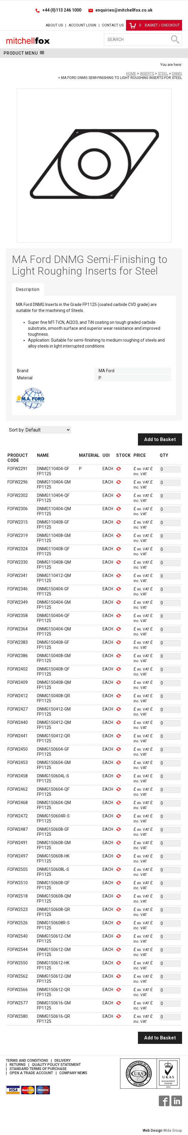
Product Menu (24, 53)
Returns (18, 1065)
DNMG (177, 74)
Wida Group (172, 1130)
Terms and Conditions (27, 1060)
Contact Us (113, 25)
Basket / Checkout (154, 25)
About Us (54, 25)
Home (131, 74)
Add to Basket (160, 439)
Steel (163, 74)
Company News (73, 1073)
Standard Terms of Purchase (38, 1069)
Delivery (63, 1060)
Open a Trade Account (31, 1073)
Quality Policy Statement (56, 1065)
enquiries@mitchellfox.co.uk (124, 10)
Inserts (147, 74)
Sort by (16, 430)
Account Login (82, 25)
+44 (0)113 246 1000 (61, 10)
